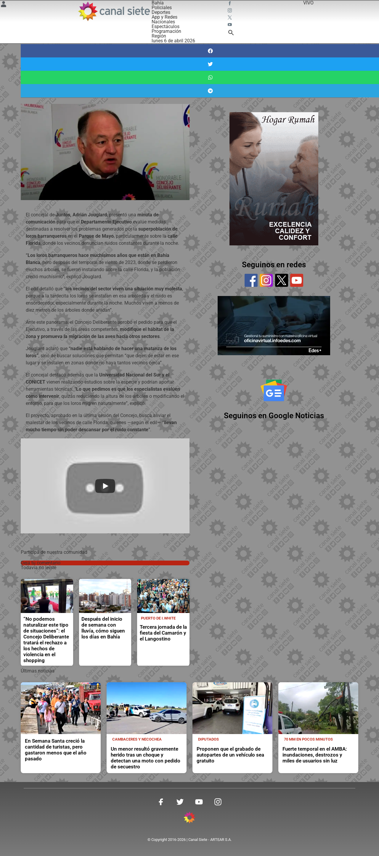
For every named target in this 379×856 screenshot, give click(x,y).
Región (159, 36)
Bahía (158, 3)
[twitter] (281, 280)
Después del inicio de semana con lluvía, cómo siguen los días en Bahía (103, 628)
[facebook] (251, 280)
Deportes (161, 12)
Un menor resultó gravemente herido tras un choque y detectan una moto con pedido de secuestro (145, 758)
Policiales (162, 7)
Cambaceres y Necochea (137, 739)
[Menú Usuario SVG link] (3, 5)
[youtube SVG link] (230, 25)
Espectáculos (165, 26)
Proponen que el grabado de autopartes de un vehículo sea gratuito (230, 755)
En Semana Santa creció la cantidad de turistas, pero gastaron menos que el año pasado (55, 750)
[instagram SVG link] (230, 11)
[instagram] (266, 280)
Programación (166, 31)
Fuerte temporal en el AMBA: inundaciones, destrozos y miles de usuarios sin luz (314, 755)
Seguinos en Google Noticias (274, 415)
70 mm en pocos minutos (308, 739)
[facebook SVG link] (230, 4)
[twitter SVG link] (230, 18)
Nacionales (163, 22)
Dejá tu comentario (40, 563)
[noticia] (47, 596)
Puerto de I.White (158, 618)
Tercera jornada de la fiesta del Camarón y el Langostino (163, 633)
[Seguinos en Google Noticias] (274, 390)
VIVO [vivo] (308, 3)
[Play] (105, 486)
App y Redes (164, 17)
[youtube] (297, 280)
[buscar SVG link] (231, 33)
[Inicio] (114, 11)
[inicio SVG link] (189, 819)
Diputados (208, 739)
